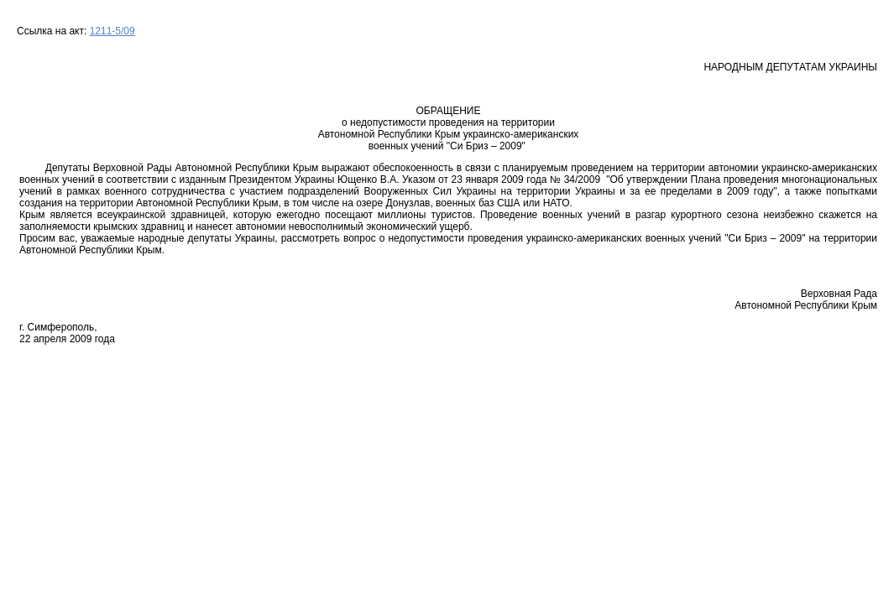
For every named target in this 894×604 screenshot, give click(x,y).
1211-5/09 (112, 31)
